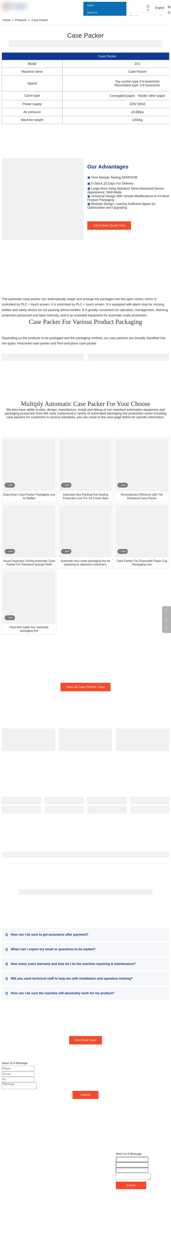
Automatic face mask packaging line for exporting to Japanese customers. (85, 562)
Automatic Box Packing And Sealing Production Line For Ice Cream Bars (85, 496)
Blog (4, 1182)
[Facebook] (4, 1213)
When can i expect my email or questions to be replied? (50, 949)
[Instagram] (34, 1213)
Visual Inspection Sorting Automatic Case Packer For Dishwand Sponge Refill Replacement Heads (29, 562)
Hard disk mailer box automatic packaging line (29, 629)
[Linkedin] (12, 1213)
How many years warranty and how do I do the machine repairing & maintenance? (70, 964)
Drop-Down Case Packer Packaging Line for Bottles (29, 496)
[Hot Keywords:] (148, 7)
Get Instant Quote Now (109, 225)
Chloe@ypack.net (72, 1181)
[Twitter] (19, 1213)
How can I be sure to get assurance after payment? (46, 934)
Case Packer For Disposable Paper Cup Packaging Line (142, 562)
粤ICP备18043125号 (129, 1205)
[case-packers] (43, 199)
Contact (7, 1193)
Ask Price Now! (85, 1040)
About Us (8, 1165)
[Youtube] (27, 1213)
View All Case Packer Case (85, 687)
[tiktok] (41, 1213)
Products (7, 1170)
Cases (6, 1176)
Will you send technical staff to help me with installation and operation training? (69, 978)
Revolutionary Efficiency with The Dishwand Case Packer (142, 496)
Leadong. (150, 1200)
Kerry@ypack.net (72, 1175)
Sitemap (134, 1200)
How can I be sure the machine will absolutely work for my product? (59, 993)
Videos (6, 1188)
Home (5, 1159)
